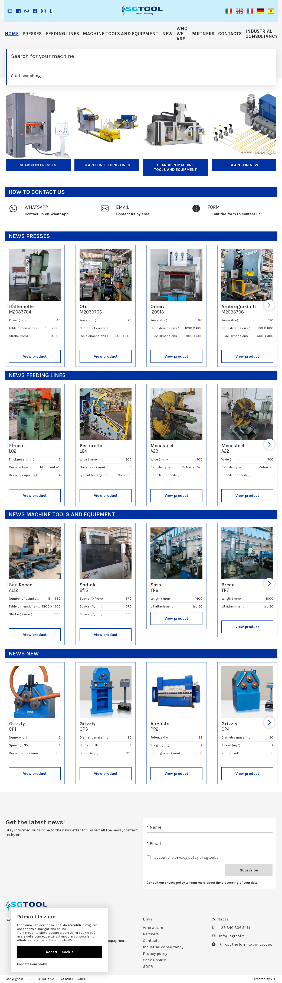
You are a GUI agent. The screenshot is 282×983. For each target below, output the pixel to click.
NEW (167, 33)
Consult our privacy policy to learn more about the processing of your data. (202, 882)
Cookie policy (154, 960)
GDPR (148, 966)
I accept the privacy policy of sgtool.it (185, 857)
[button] (228, 11)
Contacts (230, 33)
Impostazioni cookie (32, 964)
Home (12, 33)
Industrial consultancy (261, 34)
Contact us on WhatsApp (46, 214)
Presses (32, 33)
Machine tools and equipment (120, 33)
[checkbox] (148, 857)
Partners (202, 33)
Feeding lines (62, 33)
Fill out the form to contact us (234, 214)
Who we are (182, 33)
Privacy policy (155, 953)
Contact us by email (134, 214)
